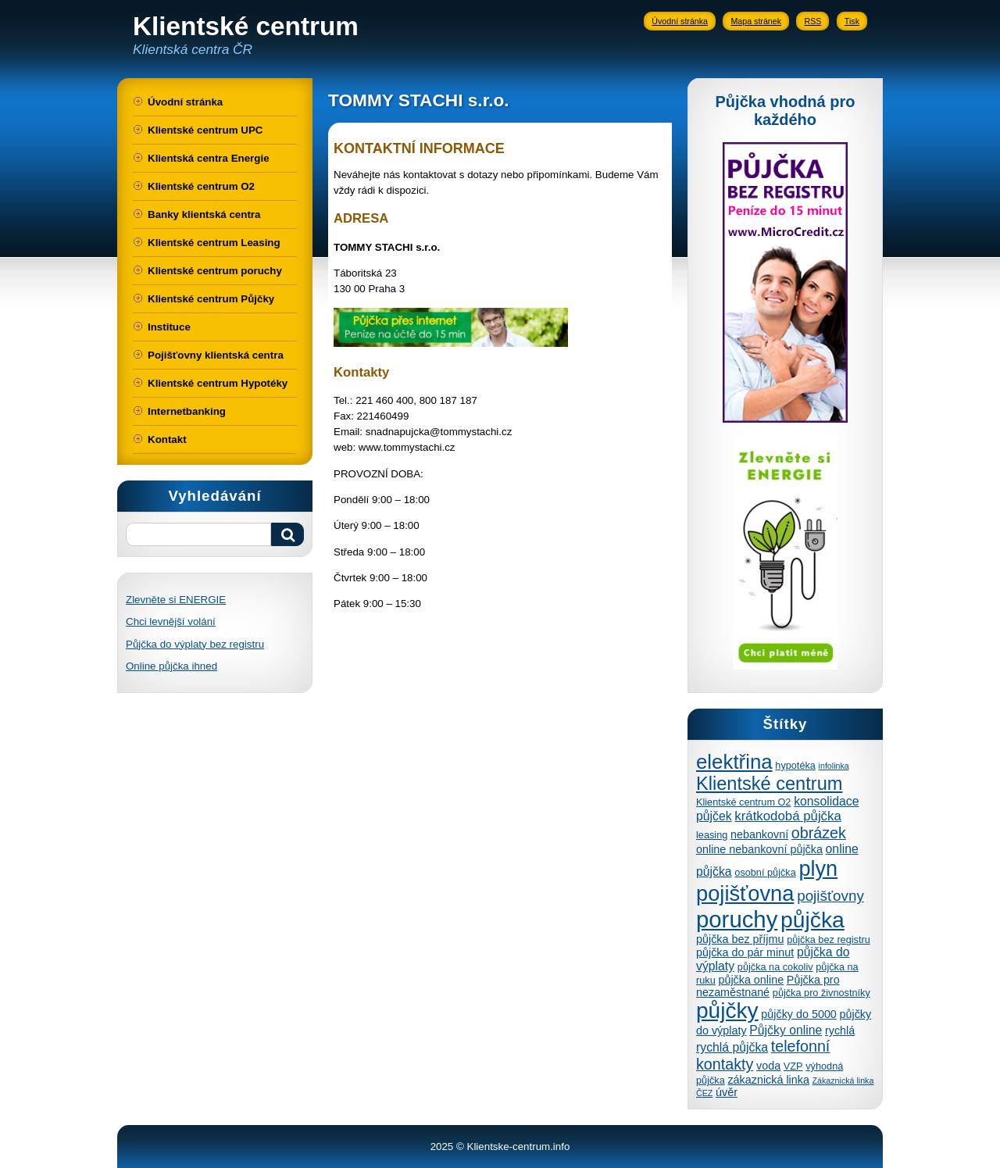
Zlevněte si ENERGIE (176, 599)
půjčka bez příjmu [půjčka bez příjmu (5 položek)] (740, 939)
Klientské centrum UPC (205, 130)
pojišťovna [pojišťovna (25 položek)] (745, 893)
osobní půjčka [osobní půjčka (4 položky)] (764, 872)
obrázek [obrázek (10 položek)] (818, 832)
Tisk (852, 21)
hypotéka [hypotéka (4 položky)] (795, 765)
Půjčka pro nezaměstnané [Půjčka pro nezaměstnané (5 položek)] (768, 985)
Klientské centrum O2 (201, 186)
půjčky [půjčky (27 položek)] (727, 1010)
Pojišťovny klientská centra (216, 355)
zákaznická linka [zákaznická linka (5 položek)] (768, 1079)
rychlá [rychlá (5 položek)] (840, 1030)
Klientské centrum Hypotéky (218, 383)
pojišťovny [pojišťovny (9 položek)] (830, 896)
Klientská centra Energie (209, 158)
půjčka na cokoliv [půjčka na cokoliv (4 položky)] (775, 967)
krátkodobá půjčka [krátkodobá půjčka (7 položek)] (787, 816)
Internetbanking (187, 411)
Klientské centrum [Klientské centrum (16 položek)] (769, 783)
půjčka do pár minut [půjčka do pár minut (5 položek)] (745, 952)
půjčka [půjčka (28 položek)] (812, 919)
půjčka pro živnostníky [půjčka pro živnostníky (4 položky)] (821, 992)
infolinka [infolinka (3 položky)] (834, 765)
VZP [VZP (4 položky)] (793, 1066)
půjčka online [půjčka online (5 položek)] (751, 979)
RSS (812, 21)
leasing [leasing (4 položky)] (711, 835)
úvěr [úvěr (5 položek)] (727, 1092)
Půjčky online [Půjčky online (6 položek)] (785, 1030)
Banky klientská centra (204, 214)
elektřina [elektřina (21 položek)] (734, 762)
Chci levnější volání (171, 621)
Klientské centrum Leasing (214, 242)
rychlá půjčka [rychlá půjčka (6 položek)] (732, 1047)
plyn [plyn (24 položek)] (818, 868)
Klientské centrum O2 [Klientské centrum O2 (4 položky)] (743, 802)
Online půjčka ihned (171, 666)
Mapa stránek (755, 21)
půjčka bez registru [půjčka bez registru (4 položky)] (828, 939)
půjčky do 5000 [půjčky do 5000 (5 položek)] (799, 1014)
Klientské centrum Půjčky (211, 299)
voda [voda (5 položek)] (768, 1065)
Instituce (169, 327)
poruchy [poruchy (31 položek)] (736, 919)
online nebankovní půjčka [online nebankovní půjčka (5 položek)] (759, 849)
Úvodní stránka (680, 21)
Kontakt (167, 439)
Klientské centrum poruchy (215, 271)
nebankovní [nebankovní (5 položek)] (759, 834)
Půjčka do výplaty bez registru (195, 644)
